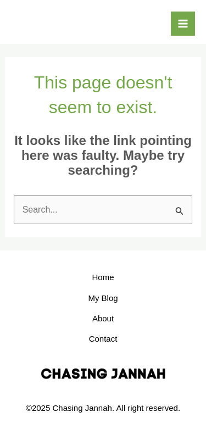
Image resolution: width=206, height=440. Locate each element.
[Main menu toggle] (183, 24)
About (103, 318)
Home (103, 277)
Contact (103, 338)
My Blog (103, 298)
